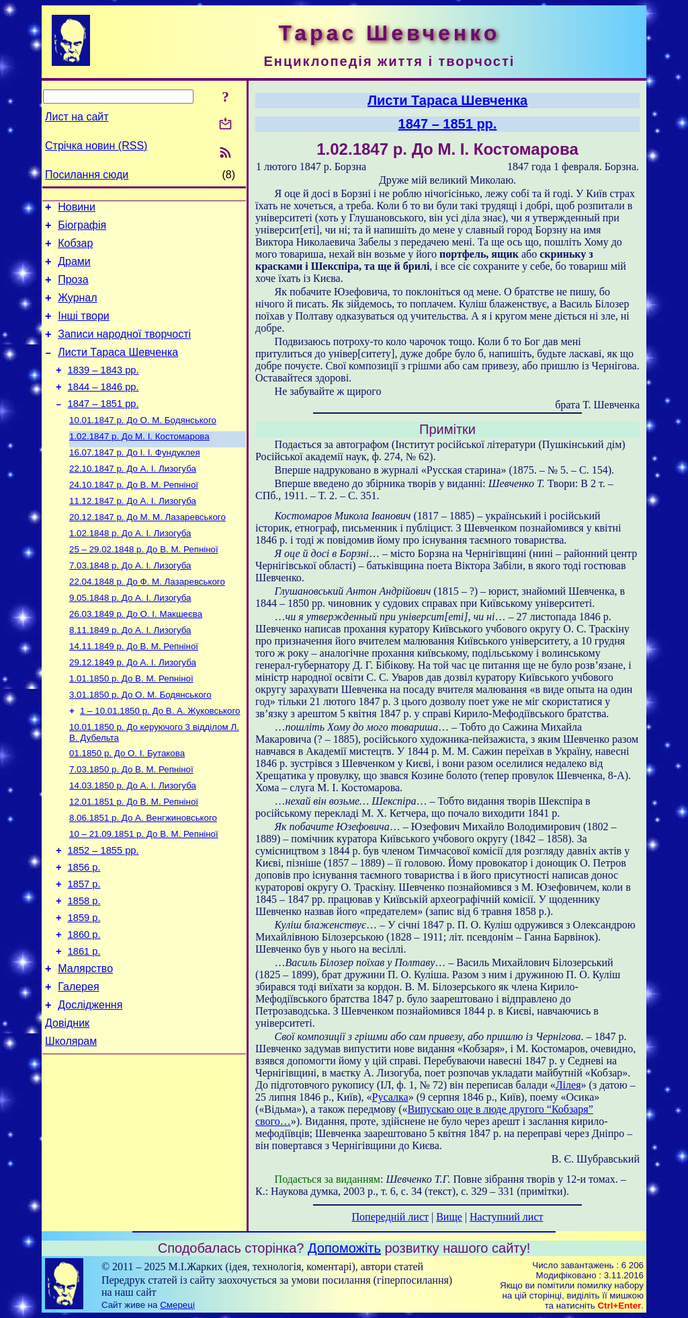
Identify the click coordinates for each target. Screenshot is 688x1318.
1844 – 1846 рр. (103, 409)
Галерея (78, 1064)
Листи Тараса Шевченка (118, 370)
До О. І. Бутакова (127, 806)
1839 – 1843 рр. (103, 390)
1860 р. (84, 1005)
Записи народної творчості (124, 350)
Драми (74, 269)
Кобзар (75, 249)
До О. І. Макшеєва (135, 656)
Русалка (390, 1097)
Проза (73, 289)
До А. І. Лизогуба (132, 498)
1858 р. (84, 968)
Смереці (177, 1305)
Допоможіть (344, 1248)
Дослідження (90, 1084)
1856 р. (84, 930)
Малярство (85, 1044)
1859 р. (84, 987)
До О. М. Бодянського (142, 446)
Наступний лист (506, 1216)
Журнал (77, 310)
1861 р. (84, 1024)
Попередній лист (390, 1216)
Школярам (71, 1124)
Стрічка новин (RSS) (96, 145)
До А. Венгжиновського (143, 876)
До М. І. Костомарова (139, 463)
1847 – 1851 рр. (103, 428)
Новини (76, 209)
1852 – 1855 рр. (103, 911)
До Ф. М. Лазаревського (147, 621)
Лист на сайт (77, 116)
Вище (449, 1216)
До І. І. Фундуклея (134, 481)
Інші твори (84, 330)
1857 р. (84, 949)
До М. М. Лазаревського (147, 551)
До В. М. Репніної (133, 516)
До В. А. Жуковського (160, 761)
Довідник (67, 1104)
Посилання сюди (86, 174)
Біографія (82, 229)
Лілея (568, 1085)
